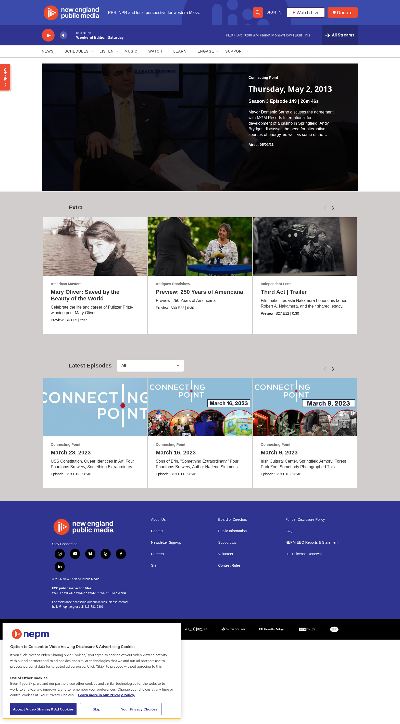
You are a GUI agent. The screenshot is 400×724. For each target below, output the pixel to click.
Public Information (232, 609)
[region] (92, 671)
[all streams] (340, 37)
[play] (48, 37)
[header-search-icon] (258, 13)
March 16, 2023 (176, 498)
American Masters (66, 285)
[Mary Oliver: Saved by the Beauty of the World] (95, 248)
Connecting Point (263, 79)
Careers (157, 632)
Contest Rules (229, 644)
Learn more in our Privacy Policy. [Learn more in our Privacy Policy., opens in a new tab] (106, 695)
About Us (158, 598)
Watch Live (306, 13)
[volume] (63, 37)
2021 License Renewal (303, 632)
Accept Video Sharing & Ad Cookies (43, 709)
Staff (154, 644)
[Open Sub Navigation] (57, 53)
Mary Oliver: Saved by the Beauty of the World (85, 296)
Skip (97, 709)
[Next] (332, 210)
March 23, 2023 (71, 498)
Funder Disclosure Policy (305, 598)
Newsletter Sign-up (166, 621)
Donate (345, 13)
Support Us (227, 621)
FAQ (289, 609)
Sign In (273, 13)
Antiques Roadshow (191, 285)
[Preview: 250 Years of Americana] (218, 248)
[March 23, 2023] (95, 453)
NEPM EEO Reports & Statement (312, 621)
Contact (157, 609)
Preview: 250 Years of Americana (217, 293)
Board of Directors (232, 598)
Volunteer (225, 632)
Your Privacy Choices (139, 709)
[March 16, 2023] (200, 453)
